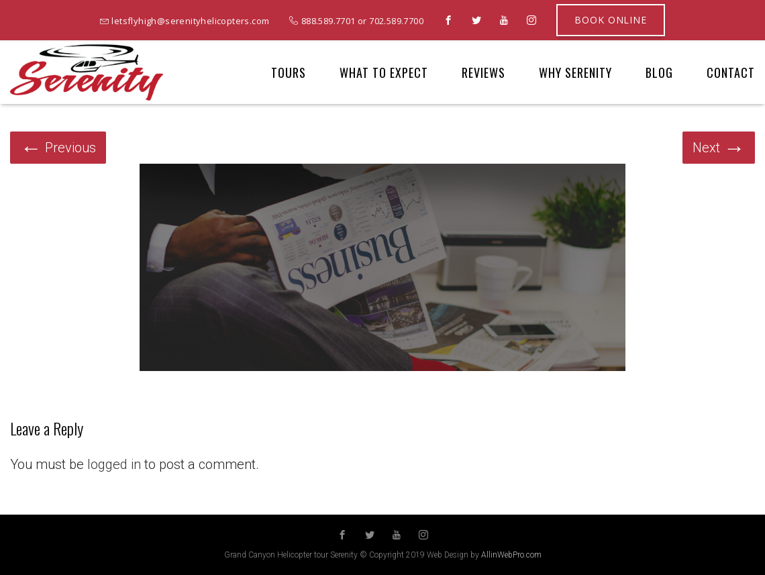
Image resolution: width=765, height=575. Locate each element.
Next (719, 147)
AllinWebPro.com (511, 555)
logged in (114, 464)
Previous (58, 147)
